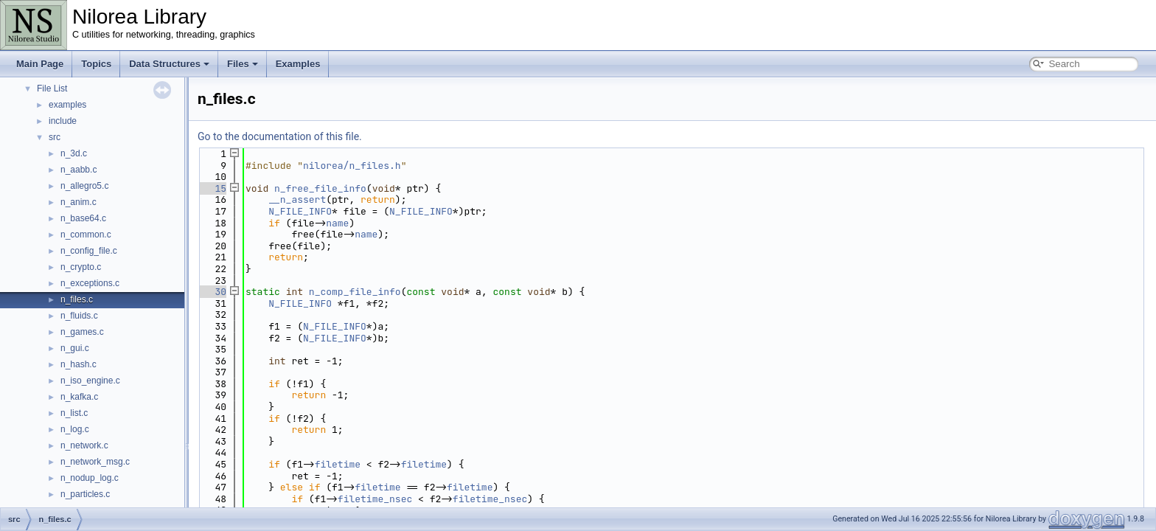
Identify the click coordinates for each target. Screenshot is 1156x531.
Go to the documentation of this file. (280, 136)
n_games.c (82, 332)
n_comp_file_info (355, 291)
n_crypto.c (80, 267)
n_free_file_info (320, 188)
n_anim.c (78, 202)
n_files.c (76, 299)
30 (212, 291)
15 (212, 188)
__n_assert (297, 199)
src (54, 137)
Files (242, 63)
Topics (96, 63)
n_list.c (74, 413)
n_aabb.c (78, 169)
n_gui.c (74, 348)
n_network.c (84, 445)
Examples (298, 63)
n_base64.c (83, 218)
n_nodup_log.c (89, 478)
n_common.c (85, 234)
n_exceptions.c (89, 283)
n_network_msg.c (95, 462)
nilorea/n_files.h (352, 165)
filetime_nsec (375, 499)
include (63, 121)
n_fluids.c (79, 315)
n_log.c (74, 429)
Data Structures (169, 63)
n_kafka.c (79, 397)
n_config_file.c (88, 251)
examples (67, 105)
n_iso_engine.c (90, 380)
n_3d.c (73, 153)
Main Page (39, 63)
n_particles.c (85, 494)
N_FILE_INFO (300, 211)
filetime (338, 464)
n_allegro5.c (84, 186)
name (337, 223)
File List (52, 88)
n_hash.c (78, 364)
